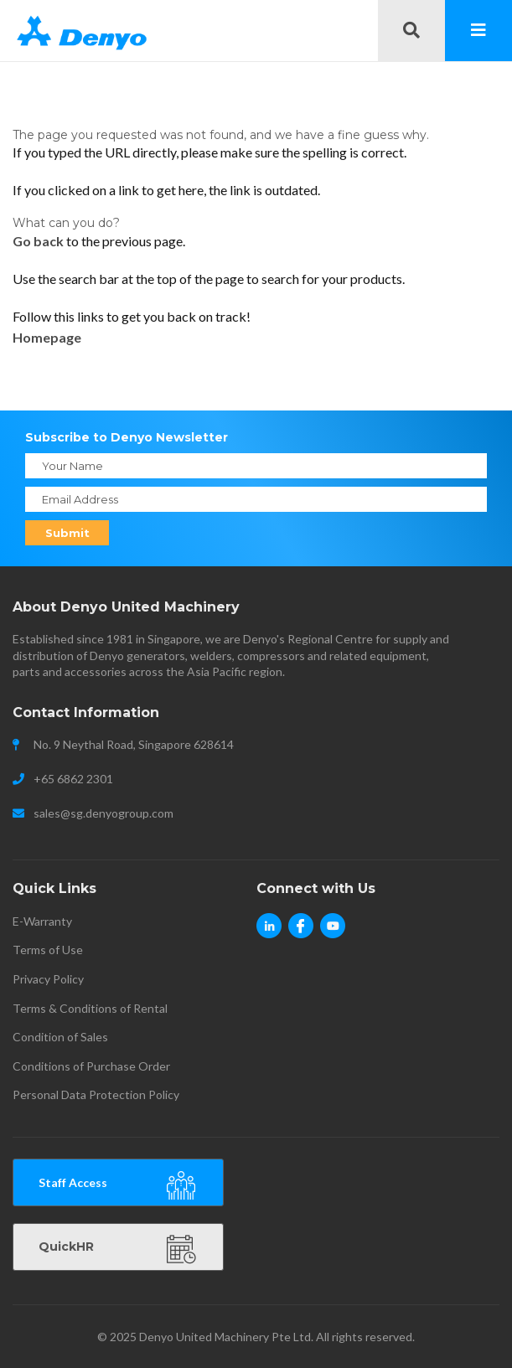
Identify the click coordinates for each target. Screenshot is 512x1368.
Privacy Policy (48, 979)
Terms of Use (48, 949)
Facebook (300, 935)
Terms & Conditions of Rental (90, 1008)
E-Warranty (42, 921)
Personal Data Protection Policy (96, 1094)
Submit (67, 532)
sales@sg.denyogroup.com (103, 813)
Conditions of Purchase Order (91, 1066)
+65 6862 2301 (73, 779)
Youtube (332, 935)
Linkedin (269, 935)
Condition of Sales (60, 1037)
